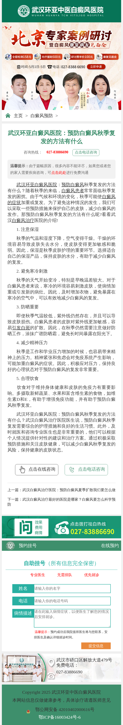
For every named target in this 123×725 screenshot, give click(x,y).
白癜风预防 (42, 115)
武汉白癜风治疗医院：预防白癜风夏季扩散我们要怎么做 (69, 490)
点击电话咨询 (86, 152)
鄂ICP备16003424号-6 (60, 717)
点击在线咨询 (36, 469)
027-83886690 (57, 152)
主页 (18, 115)
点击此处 (58, 172)
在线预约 (110, 545)
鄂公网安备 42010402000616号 (64, 709)
